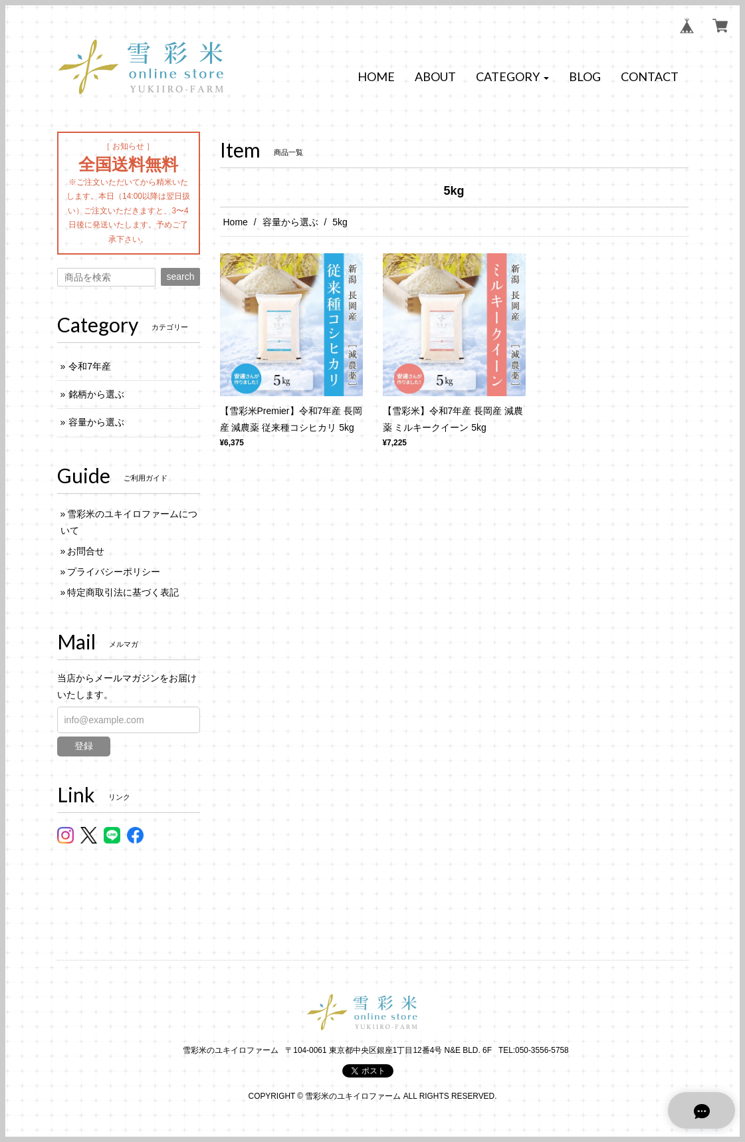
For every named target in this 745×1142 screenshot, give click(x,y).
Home (235, 222)
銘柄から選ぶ (96, 394)
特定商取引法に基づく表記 (123, 592)
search (180, 276)
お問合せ (85, 551)
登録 (83, 746)
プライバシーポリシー (113, 571)
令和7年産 (89, 366)
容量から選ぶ (290, 222)
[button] (512, 77)
